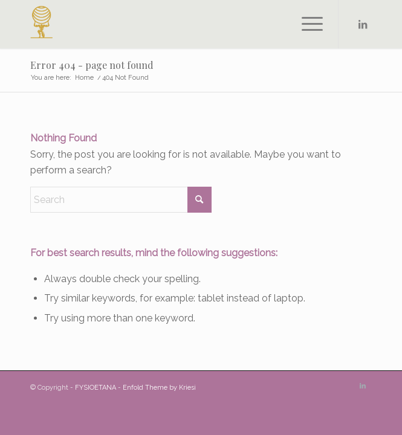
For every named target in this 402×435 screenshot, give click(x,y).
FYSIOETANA (95, 388)
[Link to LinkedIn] (363, 24)
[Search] (121, 200)
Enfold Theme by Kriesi (159, 388)
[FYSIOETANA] (166, 24)
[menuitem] (306, 24)
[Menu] (306, 24)
